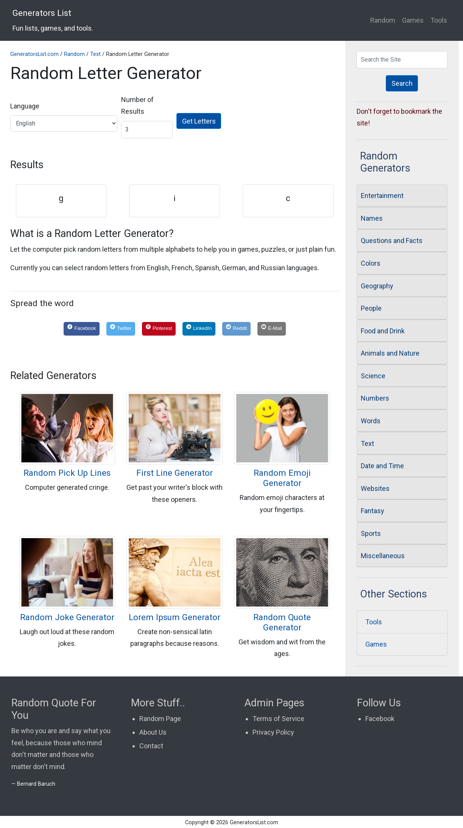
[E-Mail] (271, 329)
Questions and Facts (391, 241)
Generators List (52, 20)
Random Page (160, 719)
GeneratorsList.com (34, 54)
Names (372, 218)
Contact (151, 746)
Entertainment (382, 196)
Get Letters (199, 121)
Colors (370, 263)
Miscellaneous (383, 556)
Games (413, 20)
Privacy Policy (273, 732)
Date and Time (382, 466)
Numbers (375, 398)
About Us (153, 732)
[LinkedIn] (198, 329)
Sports (371, 533)
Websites (375, 488)
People (371, 308)
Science (373, 376)
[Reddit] (236, 329)
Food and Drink (383, 331)
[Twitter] (120, 329)
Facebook (379, 719)
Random (382, 20)
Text (95, 54)
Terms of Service (278, 719)
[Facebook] (82, 329)
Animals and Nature (390, 353)
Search (402, 83)
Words (370, 421)
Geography (377, 286)
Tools (438, 20)
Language (24, 106)
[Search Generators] (402, 59)
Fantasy (372, 511)
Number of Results (137, 106)
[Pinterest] (159, 329)
